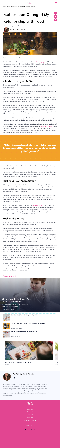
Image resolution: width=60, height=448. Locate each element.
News (8, 6)
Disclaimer (30, 417)
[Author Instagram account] (14, 378)
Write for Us (30, 414)
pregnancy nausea (22, 114)
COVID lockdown (37, 205)
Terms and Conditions (30, 420)
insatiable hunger (46, 126)
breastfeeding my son (40, 62)
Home (4, 6)
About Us (30, 409)
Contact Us (30, 412)
